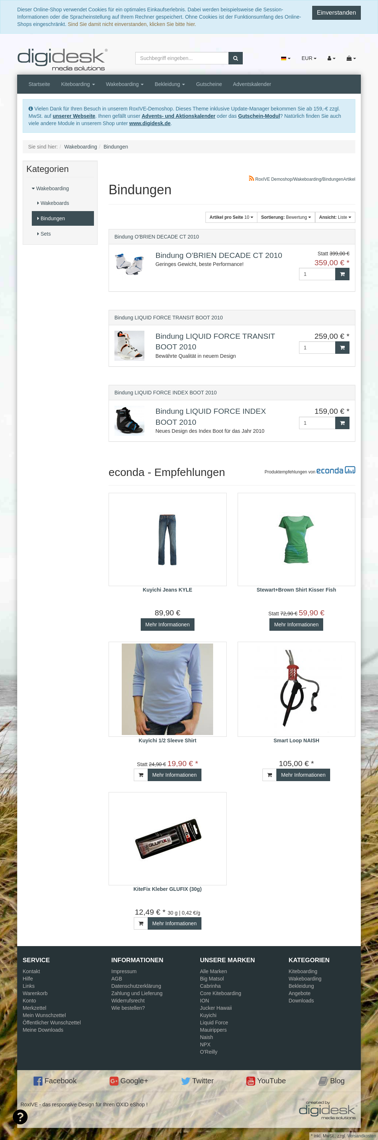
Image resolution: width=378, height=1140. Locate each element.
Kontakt (31, 971)
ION (204, 1001)
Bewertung (286, 217)
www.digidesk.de (150, 123)
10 (231, 217)
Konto (29, 1001)
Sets (44, 234)
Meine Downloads (43, 1030)
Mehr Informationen (167, 624)
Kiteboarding (78, 84)
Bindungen (51, 218)
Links (29, 986)
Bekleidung (170, 84)
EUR (309, 58)
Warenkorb (35, 993)
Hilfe (28, 979)
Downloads (301, 1001)
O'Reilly (209, 1052)
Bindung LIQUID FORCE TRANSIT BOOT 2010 (168, 317)
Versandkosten (361, 1136)
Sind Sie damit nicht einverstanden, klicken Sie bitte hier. (132, 24)
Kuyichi (208, 1015)
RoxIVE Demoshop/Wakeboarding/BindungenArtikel (302, 179)
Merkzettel (34, 1008)
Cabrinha (210, 986)
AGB (116, 979)
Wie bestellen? (128, 1008)
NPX (205, 1044)
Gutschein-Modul (259, 116)
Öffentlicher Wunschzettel (52, 1022)
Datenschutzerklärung (136, 986)
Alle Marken (213, 971)
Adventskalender (252, 84)
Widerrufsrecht (128, 1001)
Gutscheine (209, 84)
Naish (206, 1037)
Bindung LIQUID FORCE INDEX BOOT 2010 (165, 392)
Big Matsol (212, 979)
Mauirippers (213, 1030)
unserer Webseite (74, 116)
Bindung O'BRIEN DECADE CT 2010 (156, 237)
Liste (335, 217)
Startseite (39, 84)
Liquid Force (214, 1022)
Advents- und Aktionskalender (178, 116)
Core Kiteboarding (220, 993)
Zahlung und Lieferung (137, 993)
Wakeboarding (125, 84)
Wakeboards (53, 203)
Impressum (124, 971)
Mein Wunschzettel (44, 1015)
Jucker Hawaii (216, 1008)
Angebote (300, 993)
